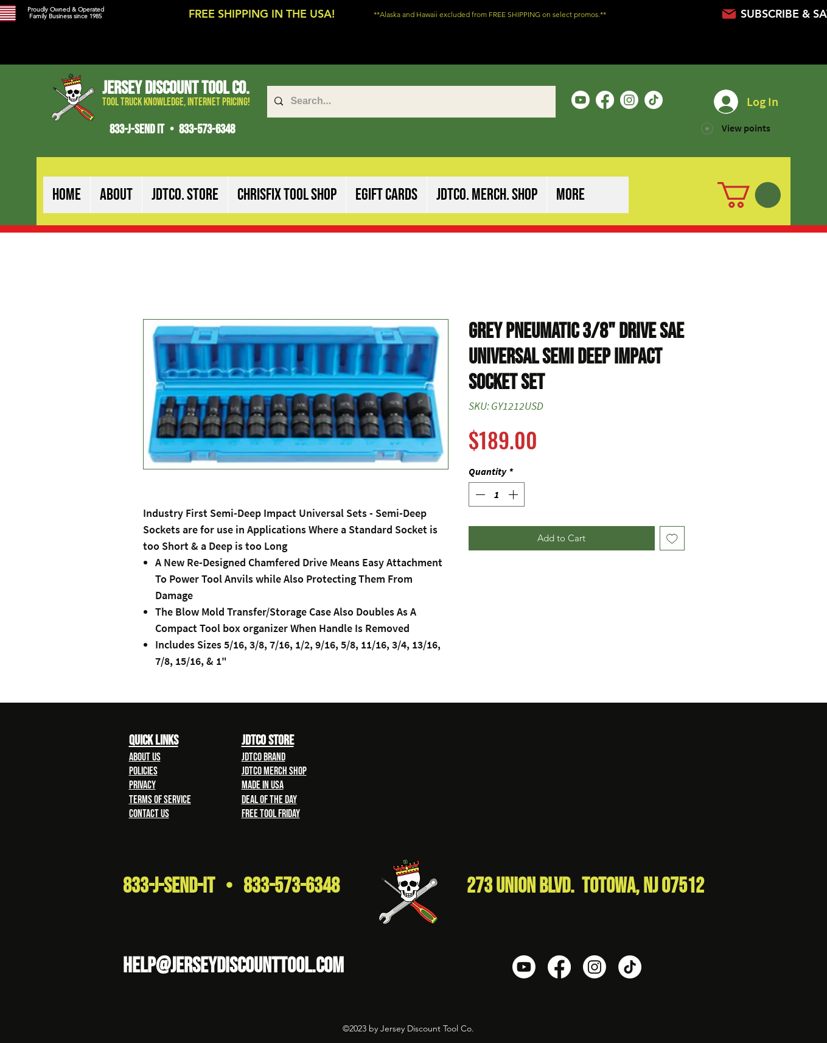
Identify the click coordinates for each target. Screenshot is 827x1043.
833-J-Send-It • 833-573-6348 (231, 886)
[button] (116, 195)
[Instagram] (629, 100)
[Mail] (729, 13)
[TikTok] (653, 100)
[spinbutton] (496, 494)
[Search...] (410, 102)
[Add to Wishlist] (672, 538)
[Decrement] (478, 494)
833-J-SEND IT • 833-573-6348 (172, 129)
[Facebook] (605, 100)
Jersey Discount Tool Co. (175, 88)
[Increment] (514, 494)
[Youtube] (580, 100)
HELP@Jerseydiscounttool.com (233, 966)
